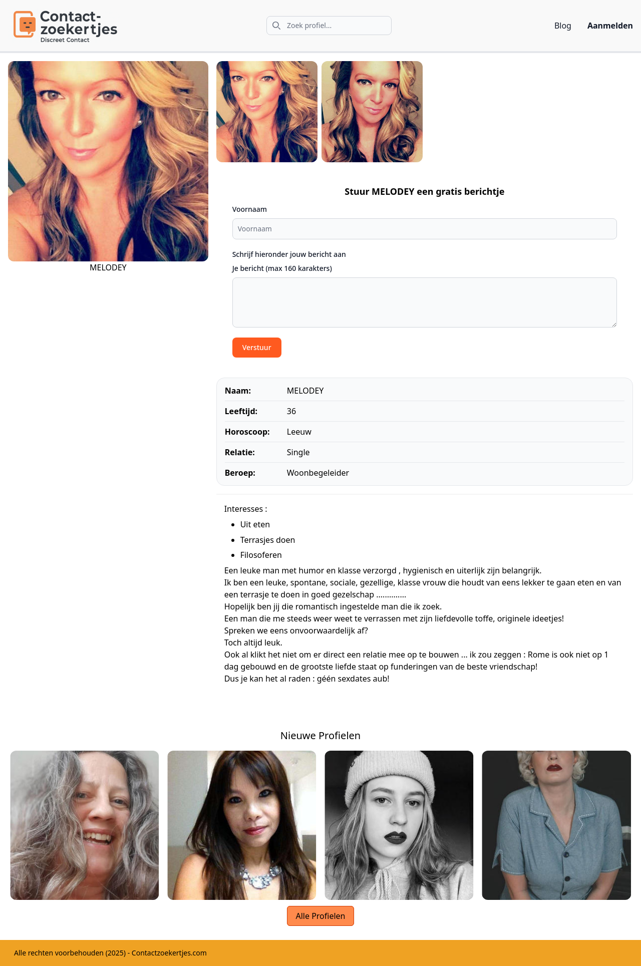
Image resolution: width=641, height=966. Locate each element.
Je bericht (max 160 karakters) (282, 268)
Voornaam (249, 209)
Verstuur (256, 347)
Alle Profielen (320, 915)
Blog (562, 25)
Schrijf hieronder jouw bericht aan (289, 254)
